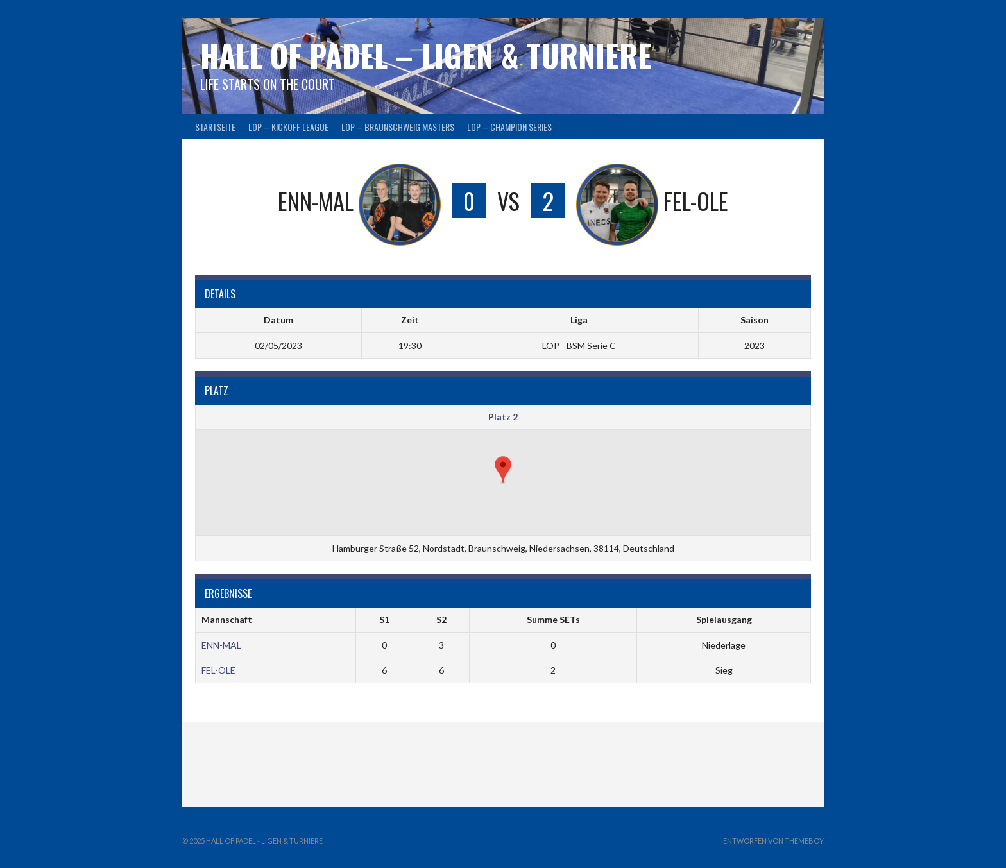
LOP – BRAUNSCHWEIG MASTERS (397, 126)
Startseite (215, 126)
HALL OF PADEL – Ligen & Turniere (426, 55)
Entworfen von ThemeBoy (773, 841)
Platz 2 (503, 416)
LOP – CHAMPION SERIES (509, 126)
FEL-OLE (218, 670)
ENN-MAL (221, 645)
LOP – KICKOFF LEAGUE (288, 126)
